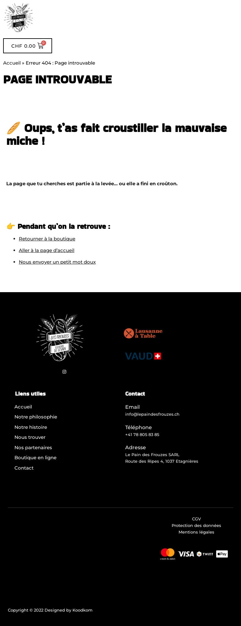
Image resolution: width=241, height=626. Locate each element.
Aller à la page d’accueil (46, 250)
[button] (137, 17)
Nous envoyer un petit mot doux (57, 262)
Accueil (12, 63)
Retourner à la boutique (47, 239)
